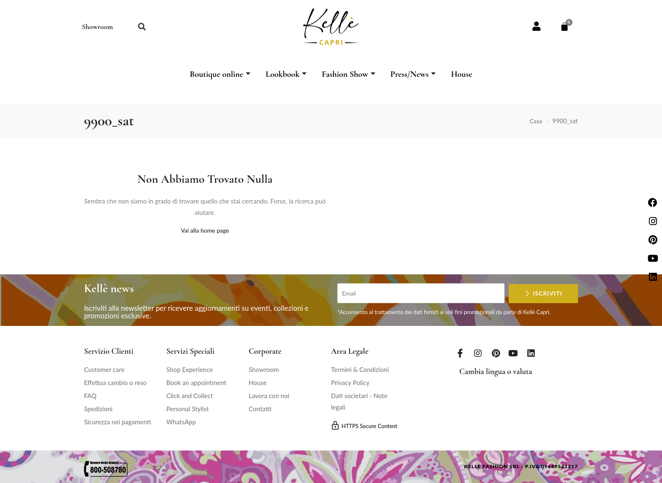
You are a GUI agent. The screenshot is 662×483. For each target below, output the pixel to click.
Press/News (413, 74)
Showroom (97, 26)
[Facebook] (460, 353)
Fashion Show (348, 74)
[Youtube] (513, 353)
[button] (142, 27)
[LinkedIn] (531, 353)
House (461, 74)
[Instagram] (478, 353)
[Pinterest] (495, 353)
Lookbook (286, 74)
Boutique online (220, 74)
